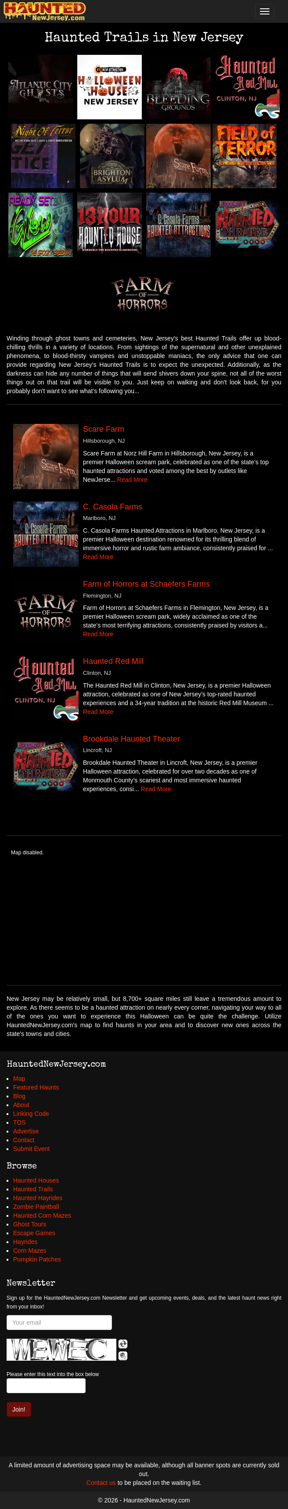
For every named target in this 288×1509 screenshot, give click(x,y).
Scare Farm (103, 429)
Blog (19, 1096)
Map (19, 1078)
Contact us (101, 1482)
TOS (19, 1122)
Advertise (26, 1131)
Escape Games (34, 1233)
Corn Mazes (29, 1250)
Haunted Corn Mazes (42, 1215)
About (21, 1104)
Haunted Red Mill (113, 661)
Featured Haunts (36, 1087)
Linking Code (31, 1113)
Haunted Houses (36, 1180)
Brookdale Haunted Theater (131, 739)
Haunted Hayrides (37, 1197)
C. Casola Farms (112, 506)
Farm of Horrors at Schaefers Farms (146, 584)
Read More (132, 479)
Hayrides (25, 1241)
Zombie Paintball (36, 1206)
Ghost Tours (29, 1224)
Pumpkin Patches (37, 1259)
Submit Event (31, 1148)
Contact (23, 1139)
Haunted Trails (33, 1189)
